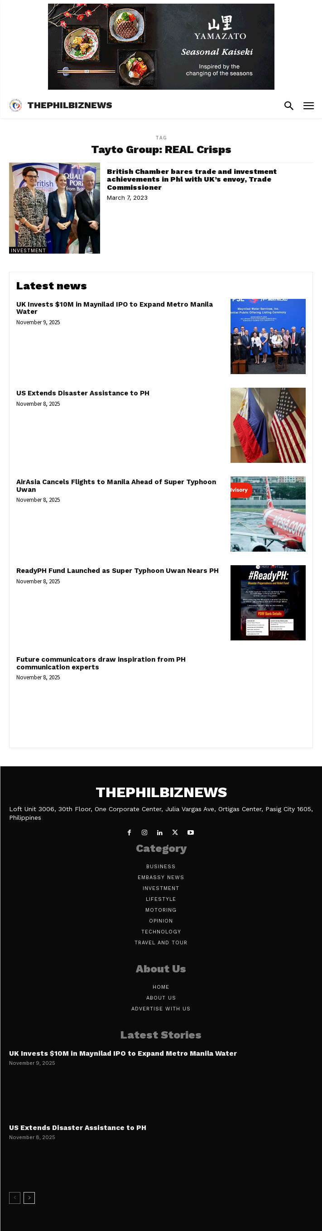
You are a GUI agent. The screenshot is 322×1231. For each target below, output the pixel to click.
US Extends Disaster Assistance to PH (82, 393)
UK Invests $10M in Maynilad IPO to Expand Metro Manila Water (114, 308)
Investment (28, 250)
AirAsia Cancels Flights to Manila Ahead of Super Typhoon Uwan (116, 486)
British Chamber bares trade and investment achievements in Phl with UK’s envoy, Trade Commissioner (192, 179)
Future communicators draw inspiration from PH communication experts (101, 663)
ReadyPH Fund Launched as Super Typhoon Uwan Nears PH (117, 571)
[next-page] (29, 1198)
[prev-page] (14, 1198)
